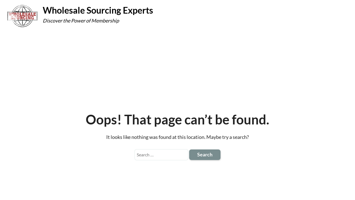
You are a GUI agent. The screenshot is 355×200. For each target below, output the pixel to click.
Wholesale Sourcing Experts (98, 10)
